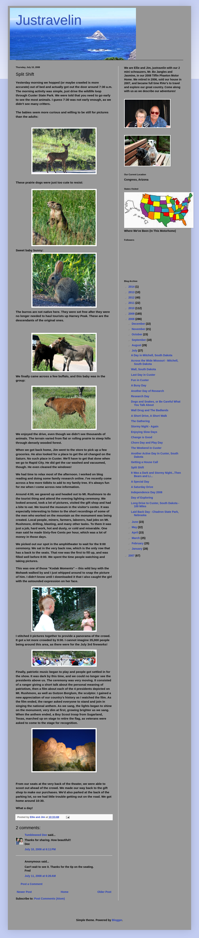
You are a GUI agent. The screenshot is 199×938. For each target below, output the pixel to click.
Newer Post (24, 891)
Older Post (104, 891)
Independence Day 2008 (146, 492)
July (135, 350)
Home (64, 891)
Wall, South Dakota (143, 369)
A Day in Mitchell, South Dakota (151, 355)
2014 (131, 286)
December (139, 323)
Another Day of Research (147, 391)
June (135, 521)
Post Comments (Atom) (49, 898)
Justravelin (49, 20)
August (137, 345)
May (135, 527)
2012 (131, 297)
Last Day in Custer (143, 374)
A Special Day (140, 481)
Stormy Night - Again (144, 426)
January (137, 548)
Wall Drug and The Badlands (149, 410)
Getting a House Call (144, 462)
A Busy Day (138, 385)
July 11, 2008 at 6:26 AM (40, 875)
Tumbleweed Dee (36, 834)
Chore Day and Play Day (147, 442)
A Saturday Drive (142, 487)
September (139, 339)
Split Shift (137, 467)
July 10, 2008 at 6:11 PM (40, 849)
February (138, 543)
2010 (131, 308)
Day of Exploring (142, 497)
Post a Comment (31, 884)
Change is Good (141, 437)
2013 (131, 292)
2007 (131, 555)
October (137, 334)
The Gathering (140, 421)
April (135, 532)
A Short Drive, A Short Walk (149, 415)
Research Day (140, 396)
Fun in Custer (140, 380)
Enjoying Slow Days (144, 432)
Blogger (117, 920)
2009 (131, 313)
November (139, 329)
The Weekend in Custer (146, 447)
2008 (131, 319)
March (136, 538)
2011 (131, 302)
